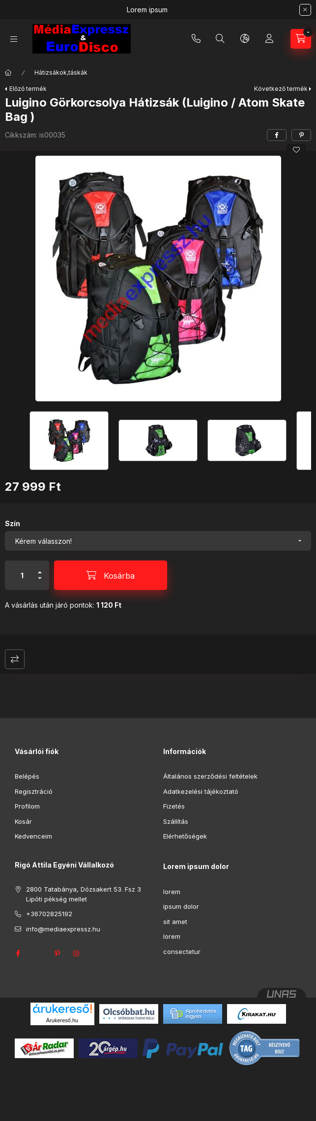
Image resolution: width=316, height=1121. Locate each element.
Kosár (23, 821)
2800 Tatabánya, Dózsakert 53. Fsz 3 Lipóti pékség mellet (83, 894)
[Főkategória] (8, 72)
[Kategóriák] (14, 39)
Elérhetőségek (185, 836)
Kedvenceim (33, 836)
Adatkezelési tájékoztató (200, 791)
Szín (12, 523)
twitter (37, 953)
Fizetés (174, 806)
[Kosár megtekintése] (300, 39)
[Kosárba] (110, 575)
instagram (76, 953)
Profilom (27, 806)
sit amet (175, 921)
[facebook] (277, 135)
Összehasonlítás (15, 659)
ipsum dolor (181, 906)
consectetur (182, 951)
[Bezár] (305, 10)
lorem (171, 892)
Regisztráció (34, 791)
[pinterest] (301, 135)
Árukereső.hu (62, 1020)
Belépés (27, 776)
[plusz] (40, 568)
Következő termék (281, 88)
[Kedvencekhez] (296, 150)
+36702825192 (196, 39)
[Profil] (269, 39)
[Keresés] (220, 39)
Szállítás (175, 821)
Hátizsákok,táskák (60, 72)
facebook (18, 953)
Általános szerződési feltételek (210, 776)
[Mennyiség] (22, 575)
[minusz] (40, 582)
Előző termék (28, 88)
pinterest (57, 953)
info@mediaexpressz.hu (63, 929)
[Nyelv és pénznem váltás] (245, 39)
